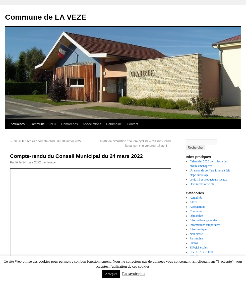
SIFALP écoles (199, 247)
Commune (37, 124)
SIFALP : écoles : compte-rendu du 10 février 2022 (46, 141)
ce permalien (140, 178)
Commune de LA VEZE (45, 17)
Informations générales (203, 220)
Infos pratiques (199, 229)
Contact (132, 124)
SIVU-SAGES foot (201, 252)
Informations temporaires (205, 225)
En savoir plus (133, 274)
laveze (51, 162)
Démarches (69, 124)
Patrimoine (114, 124)
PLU (53, 124)
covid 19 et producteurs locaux (208, 179)
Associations (92, 124)
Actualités (18, 124)
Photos (194, 243)
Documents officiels (202, 184)
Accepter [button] (111, 274)
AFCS (193, 202)
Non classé (196, 234)
